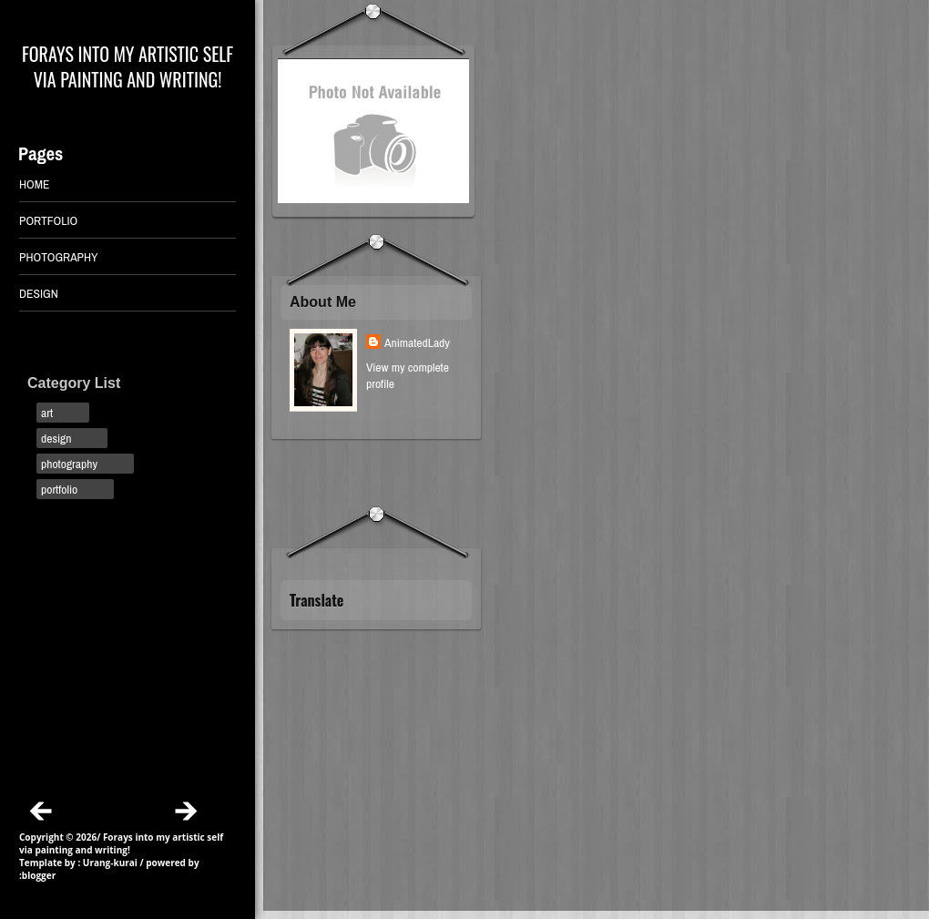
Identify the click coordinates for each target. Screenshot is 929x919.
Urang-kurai (110, 862)
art (47, 412)
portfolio (59, 489)
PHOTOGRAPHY (58, 257)
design (56, 438)
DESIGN (38, 293)
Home (34, 184)
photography (69, 463)
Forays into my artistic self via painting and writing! (127, 66)
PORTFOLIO (48, 220)
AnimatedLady (417, 342)
